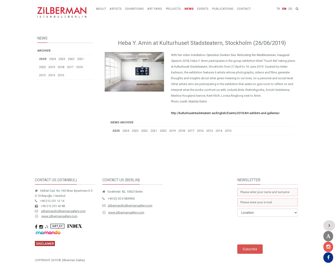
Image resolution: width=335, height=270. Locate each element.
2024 (52, 59)
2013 (61, 75)
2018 (61, 67)
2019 (51, 67)
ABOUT (101, 8)
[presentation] (272, 230)
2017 (70, 67)
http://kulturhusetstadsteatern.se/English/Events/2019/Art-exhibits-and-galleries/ (225, 113)
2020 (42, 67)
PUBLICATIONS (223, 8)
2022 (71, 59)
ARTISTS (116, 8)
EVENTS (203, 8)
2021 (80, 59)
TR (278, 8)
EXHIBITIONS (134, 8)
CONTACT (244, 8)
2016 (79, 67)
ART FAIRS (154, 8)
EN (284, 8)
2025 (43, 59)
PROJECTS (173, 8)
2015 (42, 75)
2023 (62, 59)
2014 (51, 75)
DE (290, 8)
